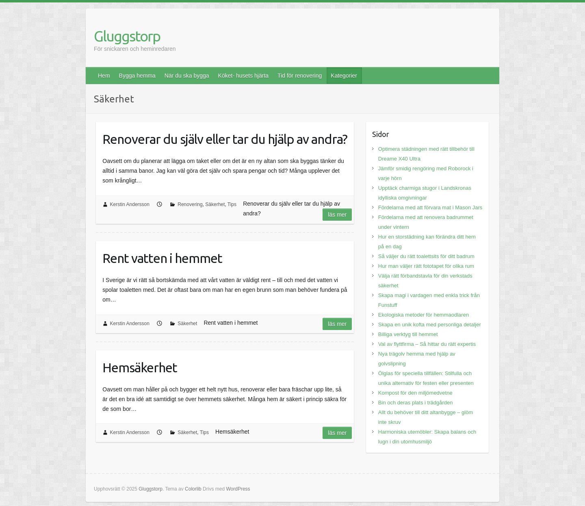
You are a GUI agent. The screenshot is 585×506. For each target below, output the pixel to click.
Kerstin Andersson (130, 204)
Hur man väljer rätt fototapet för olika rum (426, 266)
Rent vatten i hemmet (162, 258)
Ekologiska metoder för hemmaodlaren (423, 315)
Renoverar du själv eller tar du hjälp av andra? (224, 139)
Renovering (190, 204)
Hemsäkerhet (139, 367)
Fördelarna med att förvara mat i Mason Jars (430, 207)
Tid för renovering (299, 75)
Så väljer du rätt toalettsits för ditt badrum (426, 256)
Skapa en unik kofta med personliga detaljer (429, 324)
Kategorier (344, 75)
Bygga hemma (137, 75)
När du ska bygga (187, 75)
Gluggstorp (127, 36)
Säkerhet (215, 204)
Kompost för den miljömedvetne (415, 393)
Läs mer (337, 214)
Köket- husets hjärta (243, 75)
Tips (232, 204)
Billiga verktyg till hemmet (408, 334)
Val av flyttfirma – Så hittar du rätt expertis (427, 344)
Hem (104, 75)
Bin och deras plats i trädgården (415, 403)
